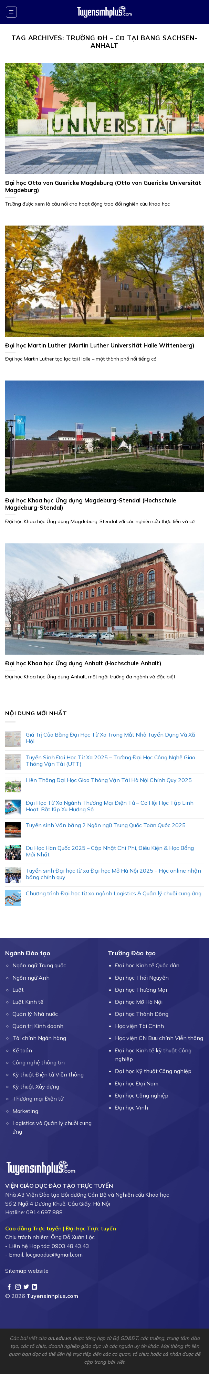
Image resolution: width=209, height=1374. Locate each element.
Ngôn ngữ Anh (31, 977)
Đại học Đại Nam (136, 1083)
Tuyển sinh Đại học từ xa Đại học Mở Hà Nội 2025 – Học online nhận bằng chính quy (113, 874)
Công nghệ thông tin (38, 1062)
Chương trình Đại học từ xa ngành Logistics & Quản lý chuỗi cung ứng (113, 893)
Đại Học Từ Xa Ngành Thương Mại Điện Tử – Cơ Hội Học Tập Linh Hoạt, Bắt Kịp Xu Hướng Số (110, 806)
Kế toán (22, 1050)
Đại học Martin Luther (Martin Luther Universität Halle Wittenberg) (100, 345)
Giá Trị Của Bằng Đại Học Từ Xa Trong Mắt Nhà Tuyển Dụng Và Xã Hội (110, 738)
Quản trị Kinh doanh (37, 1025)
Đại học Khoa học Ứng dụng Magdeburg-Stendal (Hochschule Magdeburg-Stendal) (90, 504)
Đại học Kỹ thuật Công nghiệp (153, 1071)
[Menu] (11, 12)
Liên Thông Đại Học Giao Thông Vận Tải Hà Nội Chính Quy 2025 (109, 780)
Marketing (25, 1110)
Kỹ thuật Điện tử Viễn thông (48, 1074)
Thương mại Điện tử (37, 1098)
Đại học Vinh (131, 1107)
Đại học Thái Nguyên (142, 977)
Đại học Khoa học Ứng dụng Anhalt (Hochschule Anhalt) (83, 663)
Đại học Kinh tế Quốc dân (147, 965)
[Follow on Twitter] (26, 1287)
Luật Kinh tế (27, 1001)
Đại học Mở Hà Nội (139, 1001)
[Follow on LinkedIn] (34, 1287)
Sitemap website (27, 1270)
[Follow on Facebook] (9, 1287)
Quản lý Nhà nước (35, 1013)
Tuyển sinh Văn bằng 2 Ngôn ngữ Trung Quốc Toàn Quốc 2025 (106, 825)
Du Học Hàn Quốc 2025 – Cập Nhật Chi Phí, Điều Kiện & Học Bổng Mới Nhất (110, 851)
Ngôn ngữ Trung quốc (39, 965)
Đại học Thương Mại (141, 989)
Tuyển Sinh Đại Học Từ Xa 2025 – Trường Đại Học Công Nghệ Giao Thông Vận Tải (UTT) (110, 760)
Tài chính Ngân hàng (39, 1037)
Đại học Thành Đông (141, 1013)
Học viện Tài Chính (139, 1025)
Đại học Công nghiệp (141, 1095)
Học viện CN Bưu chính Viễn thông (159, 1037)
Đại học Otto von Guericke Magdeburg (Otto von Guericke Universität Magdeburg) (103, 186)
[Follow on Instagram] (18, 1287)
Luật (18, 989)
